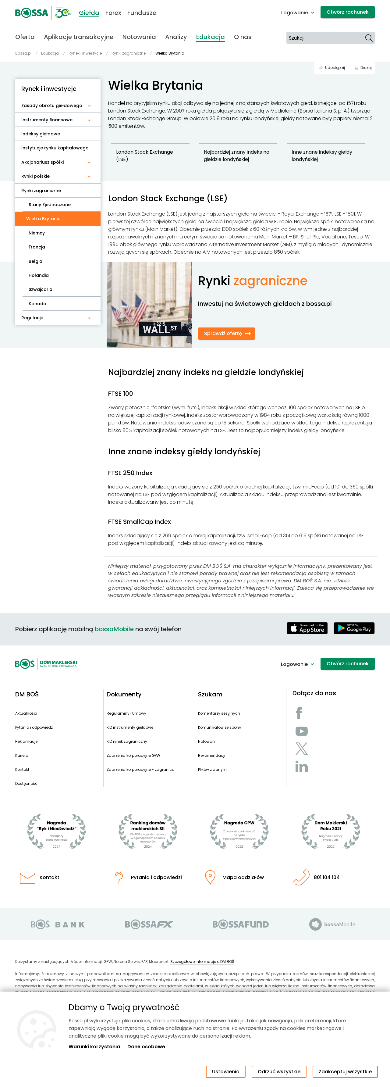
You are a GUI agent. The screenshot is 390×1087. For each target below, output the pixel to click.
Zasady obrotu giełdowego (51, 105)
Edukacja (210, 37)
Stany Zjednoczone (50, 205)
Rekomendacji (211, 755)
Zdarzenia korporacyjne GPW (133, 755)
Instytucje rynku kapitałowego (55, 148)
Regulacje (32, 318)
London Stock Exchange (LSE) (145, 155)
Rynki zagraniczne (41, 191)
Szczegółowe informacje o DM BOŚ (202, 961)
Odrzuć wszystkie (279, 1071)
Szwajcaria (40, 289)
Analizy (176, 37)
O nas (243, 37)
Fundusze (141, 13)
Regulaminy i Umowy (126, 713)
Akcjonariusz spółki (42, 162)
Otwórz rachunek (348, 12)
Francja (37, 247)
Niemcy (37, 233)
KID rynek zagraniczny (127, 741)
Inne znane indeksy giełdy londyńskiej (322, 155)
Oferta (25, 37)
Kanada (37, 304)
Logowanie (294, 12)
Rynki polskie (35, 176)
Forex (113, 13)
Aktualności (26, 713)
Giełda (89, 13)
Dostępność (26, 783)
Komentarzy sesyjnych (219, 713)
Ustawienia (225, 1071)
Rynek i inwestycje (48, 88)
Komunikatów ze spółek (219, 727)
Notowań (206, 741)
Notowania (139, 37)
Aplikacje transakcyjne (78, 37)
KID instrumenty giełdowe (130, 727)
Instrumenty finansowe (47, 120)
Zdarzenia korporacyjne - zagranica (141, 769)
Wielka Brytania (46, 219)
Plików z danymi (213, 769)
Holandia (39, 275)
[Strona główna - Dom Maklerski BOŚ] (43, 13)
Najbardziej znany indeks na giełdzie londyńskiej (237, 155)
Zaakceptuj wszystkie (345, 1071)
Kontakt (22, 769)
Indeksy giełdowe (40, 134)
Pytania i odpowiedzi (34, 727)
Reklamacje (26, 741)
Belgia (35, 261)
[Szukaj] (369, 38)
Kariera (21, 755)
